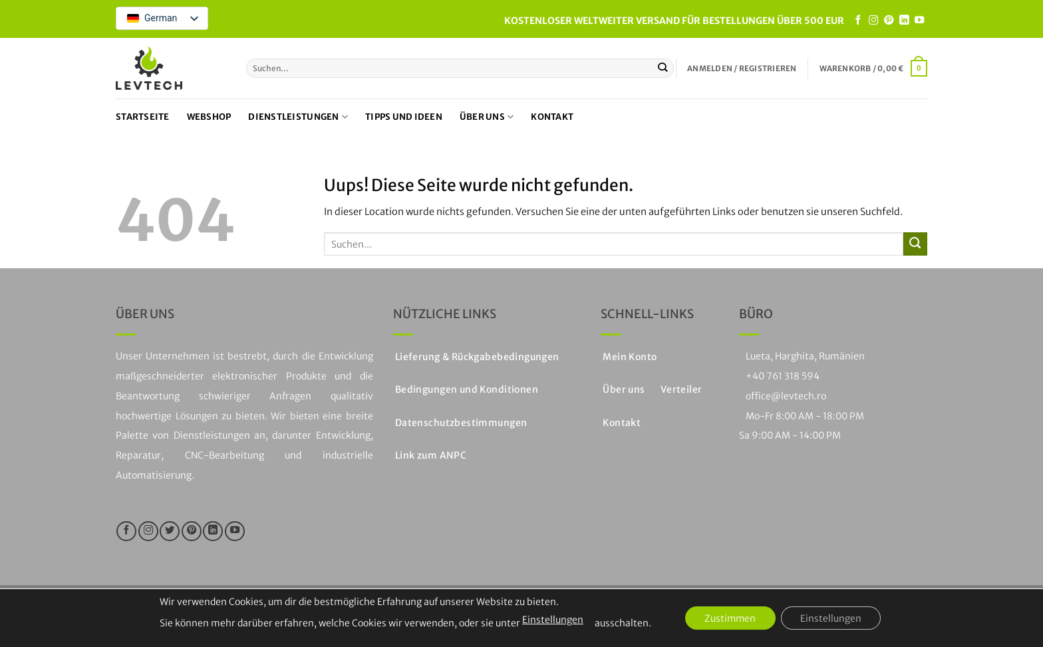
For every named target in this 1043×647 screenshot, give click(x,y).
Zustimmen (730, 618)
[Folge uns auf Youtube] (919, 20)
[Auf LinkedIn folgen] (904, 20)
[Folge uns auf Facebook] (858, 20)
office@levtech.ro (786, 396)
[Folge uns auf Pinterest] (888, 20)
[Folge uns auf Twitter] (170, 531)
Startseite (143, 116)
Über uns (487, 116)
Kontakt (552, 116)
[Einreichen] (663, 68)
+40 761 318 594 (783, 376)
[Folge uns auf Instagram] (873, 20)
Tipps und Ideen (403, 116)
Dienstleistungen (298, 116)
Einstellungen (550, 620)
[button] (741, 69)
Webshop (209, 116)
